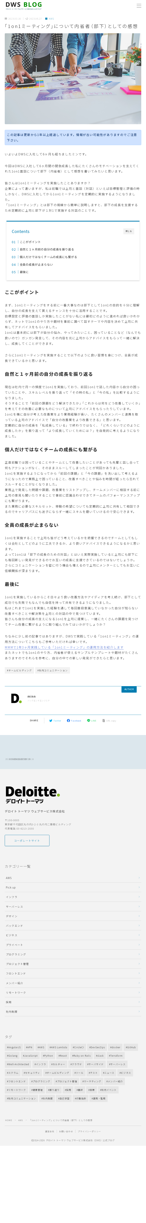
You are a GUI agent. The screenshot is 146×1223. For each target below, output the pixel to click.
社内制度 (11, 1029)
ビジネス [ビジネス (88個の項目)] (126, 1090)
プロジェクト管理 (17, 982)
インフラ (11, 915)
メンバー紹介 (14, 1001)
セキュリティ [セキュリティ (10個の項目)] (32, 1090)
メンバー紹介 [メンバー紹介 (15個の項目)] (115, 1099)
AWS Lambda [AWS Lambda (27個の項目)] (59, 1065)
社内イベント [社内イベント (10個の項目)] (109, 1107)
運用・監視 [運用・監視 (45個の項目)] (99, 1116)
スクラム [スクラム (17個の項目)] (13, 1090)
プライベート (14, 963)
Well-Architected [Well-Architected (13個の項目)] (18, 1082)
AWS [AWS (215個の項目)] (41, 1065)
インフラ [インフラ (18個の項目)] (41, 1082)
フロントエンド (16, 991)
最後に (24, 272)
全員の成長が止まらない (37, 264)
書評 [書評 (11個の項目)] (80, 1107)
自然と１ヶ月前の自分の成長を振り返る (48, 249)
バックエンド (14, 943)
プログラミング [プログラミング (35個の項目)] (41, 1099)
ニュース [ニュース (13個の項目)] (109, 1090)
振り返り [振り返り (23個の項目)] (54, 1107)
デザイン (11, 934)
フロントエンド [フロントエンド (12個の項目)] (17, 1099)
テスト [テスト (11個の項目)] (94, 1090)
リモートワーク (16, 1010)
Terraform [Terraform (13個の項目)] (116, 1073)
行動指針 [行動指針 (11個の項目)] (81, 1116)
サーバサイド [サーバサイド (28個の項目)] (96, 1082)
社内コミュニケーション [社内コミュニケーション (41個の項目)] (22, 1116)
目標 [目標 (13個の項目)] (92, 1107)
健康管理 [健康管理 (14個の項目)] (38, 1107)
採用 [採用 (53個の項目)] (68, 1107)
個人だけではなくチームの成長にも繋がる (50, 257)
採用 (9, 1020)
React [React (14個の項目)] (63, 1073)
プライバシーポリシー (89, 1149)
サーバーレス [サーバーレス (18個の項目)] (117, 1082)
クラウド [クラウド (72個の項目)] (77, 1082)
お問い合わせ (66, 1149)
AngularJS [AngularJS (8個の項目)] (14, 1065)
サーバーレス (14, 924)
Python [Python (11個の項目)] (48, 1073)
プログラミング (16, 972)
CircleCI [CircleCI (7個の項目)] (79, 1065)
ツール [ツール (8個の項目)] (79, 1090)
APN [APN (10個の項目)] (29, 1065)
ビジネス (11, 953)
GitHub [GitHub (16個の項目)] (131, 1065)
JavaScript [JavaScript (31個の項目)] (31, 1073)
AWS (49, 18)
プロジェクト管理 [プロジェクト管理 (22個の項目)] (67, 1099)
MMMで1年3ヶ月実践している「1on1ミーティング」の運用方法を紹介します (64, 647)
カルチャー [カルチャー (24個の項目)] (59, 1082)
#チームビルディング (19, 670)
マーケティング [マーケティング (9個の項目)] (92, 1099)
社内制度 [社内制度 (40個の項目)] (48, 1116)
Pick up (11, 905)
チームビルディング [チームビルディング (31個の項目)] (58, 1090)
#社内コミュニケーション (52, 670)
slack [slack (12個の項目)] (100, 1073)
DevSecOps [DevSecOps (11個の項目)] (98, 1065)
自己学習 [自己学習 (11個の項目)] (65, 1116)
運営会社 (49, 1149)
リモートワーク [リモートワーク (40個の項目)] (17, 1107)
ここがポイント (31, 242)
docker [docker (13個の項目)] (116, 1065)
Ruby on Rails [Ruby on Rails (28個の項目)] (82, 1073)
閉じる (129, 231)
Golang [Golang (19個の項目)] (12, 1073)
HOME (8, 1138)
